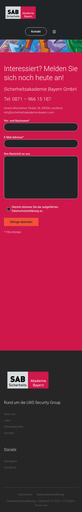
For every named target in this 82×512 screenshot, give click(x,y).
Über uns (9, 414)
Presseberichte (13, 427)
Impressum (25, 494)
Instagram (10, 461)
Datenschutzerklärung (50, 494)
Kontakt (36, 31)
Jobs (7, 420)
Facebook (10, 467)
